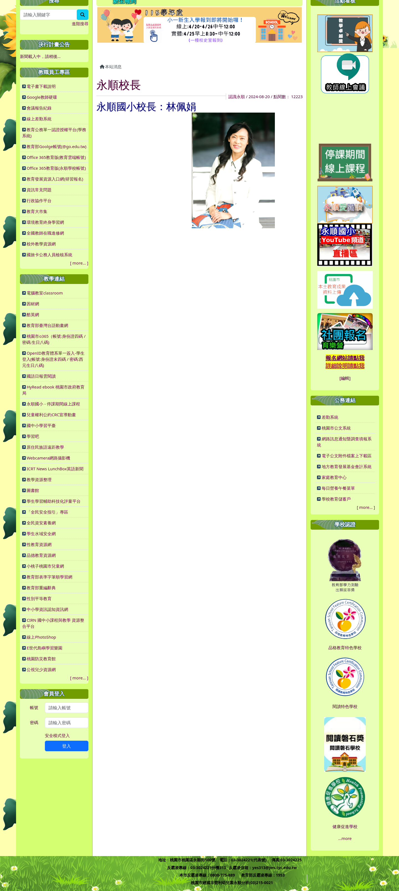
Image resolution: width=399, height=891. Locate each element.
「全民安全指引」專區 (47, 512)
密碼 (34, 722)
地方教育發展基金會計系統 (347, 466)
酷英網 (33, 314)
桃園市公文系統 (336, 428)
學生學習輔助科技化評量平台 (54, 501)
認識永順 (236, 96)
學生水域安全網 (41, 533)
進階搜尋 (80, 23)
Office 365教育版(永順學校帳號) (56, 168)
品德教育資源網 (41, 555)
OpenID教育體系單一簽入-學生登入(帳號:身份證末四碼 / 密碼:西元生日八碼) (53, 359)
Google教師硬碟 (42, 97)
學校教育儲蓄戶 (336, 499)
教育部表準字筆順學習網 (49, 577)
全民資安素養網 (41, 523)
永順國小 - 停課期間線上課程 (53, 404)
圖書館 (33, 490)
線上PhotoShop (41, 637)
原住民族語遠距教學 (45, 447)
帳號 (34, 707)
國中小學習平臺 (41, 425)
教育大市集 (37, 211)
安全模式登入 (57, 735)
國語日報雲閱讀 (41, 376)
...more (345, 838)
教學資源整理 (39, 479)
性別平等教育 (39, 598)
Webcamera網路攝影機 (48, 458)
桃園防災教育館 (41, 658)
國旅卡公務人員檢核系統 (49, 254)
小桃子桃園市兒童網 (45, 566)
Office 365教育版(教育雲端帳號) (56, 157)
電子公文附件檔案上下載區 (347, 455)
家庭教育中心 (334, 477)
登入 (66, 746)
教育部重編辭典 (41, 587)
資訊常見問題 (39, 189)
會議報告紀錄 (39, 108)
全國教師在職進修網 (45, 233)
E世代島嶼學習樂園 (44, 648)
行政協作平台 (39, 200)
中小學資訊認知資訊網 (47, 609)
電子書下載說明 (41, 86)
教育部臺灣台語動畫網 (47, 325)
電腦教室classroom (45, 293)
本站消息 (111, 66)
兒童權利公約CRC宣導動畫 (51, 414)
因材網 (33, 303)
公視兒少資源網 (41, 669)
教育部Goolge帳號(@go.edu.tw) (56, 146)
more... (79, 263)
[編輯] (345, 378)
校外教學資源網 (41, 244)
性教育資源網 (39, 544)
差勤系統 (330, 417)
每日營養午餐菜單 (338, 488)
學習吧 (33, 436)
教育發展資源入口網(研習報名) (55, 179)
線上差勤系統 (39, 118)
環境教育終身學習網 (45, 222)
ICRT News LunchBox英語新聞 (55, 468)
